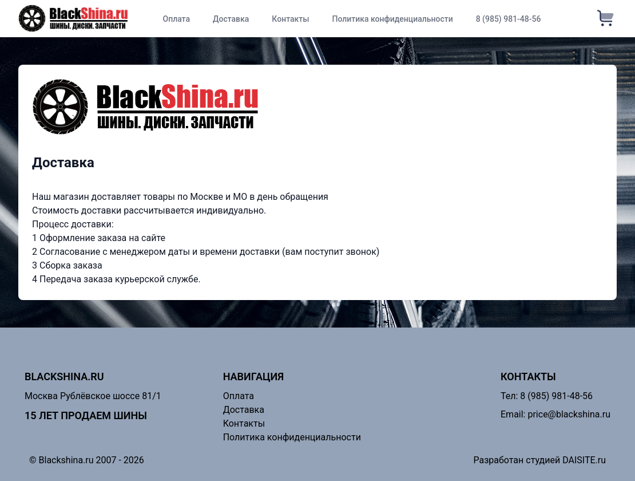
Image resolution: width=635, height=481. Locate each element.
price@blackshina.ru (568, 414)
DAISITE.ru (584, 460)
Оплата (176, 18)
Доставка (231, 18)
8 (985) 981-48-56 (508, 18)
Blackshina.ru (64, 376)
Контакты (290, 18)
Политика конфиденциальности (392, 18)
